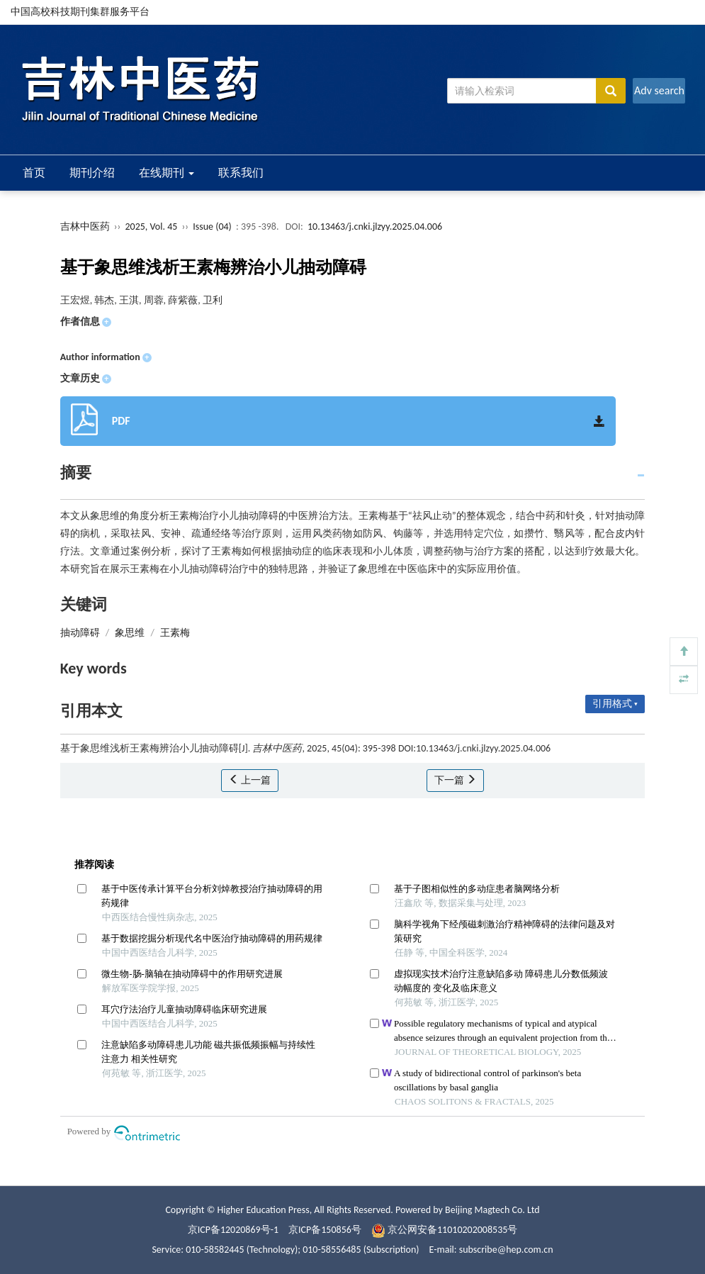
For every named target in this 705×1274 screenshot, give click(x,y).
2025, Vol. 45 (152, 226)
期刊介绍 (92, 172)
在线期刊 (166, 172)
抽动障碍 (80, 633)
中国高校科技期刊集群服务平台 (80, 12)
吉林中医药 (85, 226)
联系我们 (241, 172)
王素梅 (175, 633)
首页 (34, 172)
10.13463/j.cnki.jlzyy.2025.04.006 (375, 226)
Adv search (659, 90)
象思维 (130, 633)
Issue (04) (212, 226)
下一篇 (455, 780)
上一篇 (250, 780)
